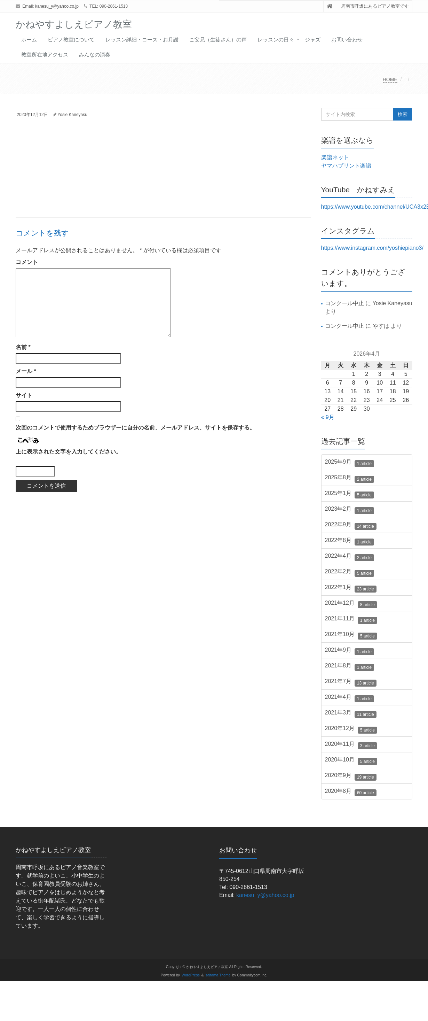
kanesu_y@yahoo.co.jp (57, 6)
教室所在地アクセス (44, 54)
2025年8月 (349, 478)
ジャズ (312, 39)
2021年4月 (349, 698)
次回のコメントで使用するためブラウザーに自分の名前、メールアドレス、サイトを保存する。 (135, 428)
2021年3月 (351, 714)
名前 (23, 347)
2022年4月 (349, 557)
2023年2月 (349, 510)
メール (26, 371)
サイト (24, 395)
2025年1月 (349, 494)
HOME (390, 79)
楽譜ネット (335, 157)
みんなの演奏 (94, 54)
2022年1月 (351, 588)
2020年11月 (351, 745)
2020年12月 (351, 729)
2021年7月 (351, 682)
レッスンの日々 (275, 39)
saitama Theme (218, 975)
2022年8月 (349, 541)
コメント (27, 262)
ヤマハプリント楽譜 (346, 166)
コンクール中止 (344, 303)
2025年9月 (349, 463)
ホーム (29, 39)
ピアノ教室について (71, 39)
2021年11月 (351, 620)
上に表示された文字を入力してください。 (68, 452)
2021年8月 (349, 667)
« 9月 (327, 417)
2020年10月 (351, 761)
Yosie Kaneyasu (72, 114)
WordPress (191, 975)
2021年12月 (351, 604)
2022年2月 (349, 572)
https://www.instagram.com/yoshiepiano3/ (372, 248)
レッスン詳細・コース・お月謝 (142, 39)
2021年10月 (351, 635)
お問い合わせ (347, 39)
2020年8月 (351, 792)
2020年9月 (351, 776)
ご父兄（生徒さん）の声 (218, 39)
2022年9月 (351, 525)
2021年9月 (349, 651)
